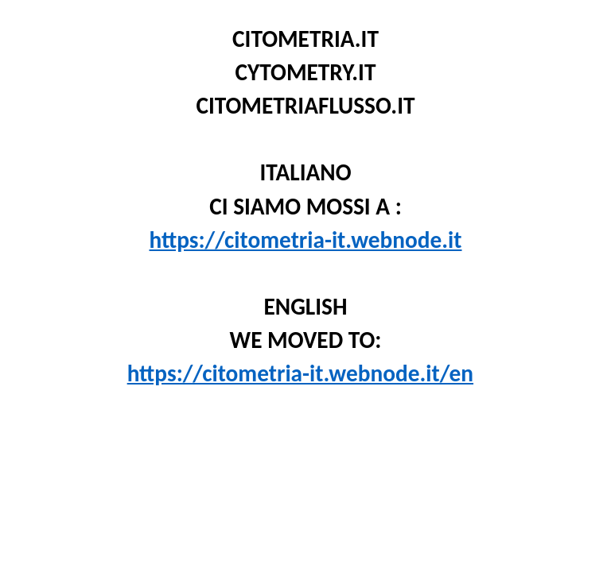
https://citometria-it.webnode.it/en (300, 373)
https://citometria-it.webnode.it (306, 240)
